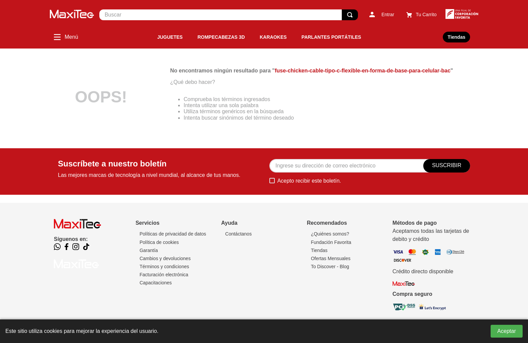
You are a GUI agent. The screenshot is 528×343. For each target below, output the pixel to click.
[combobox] (228, 14)
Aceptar (506, 331)
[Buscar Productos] (350, 14)
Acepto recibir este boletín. (309, 181)
